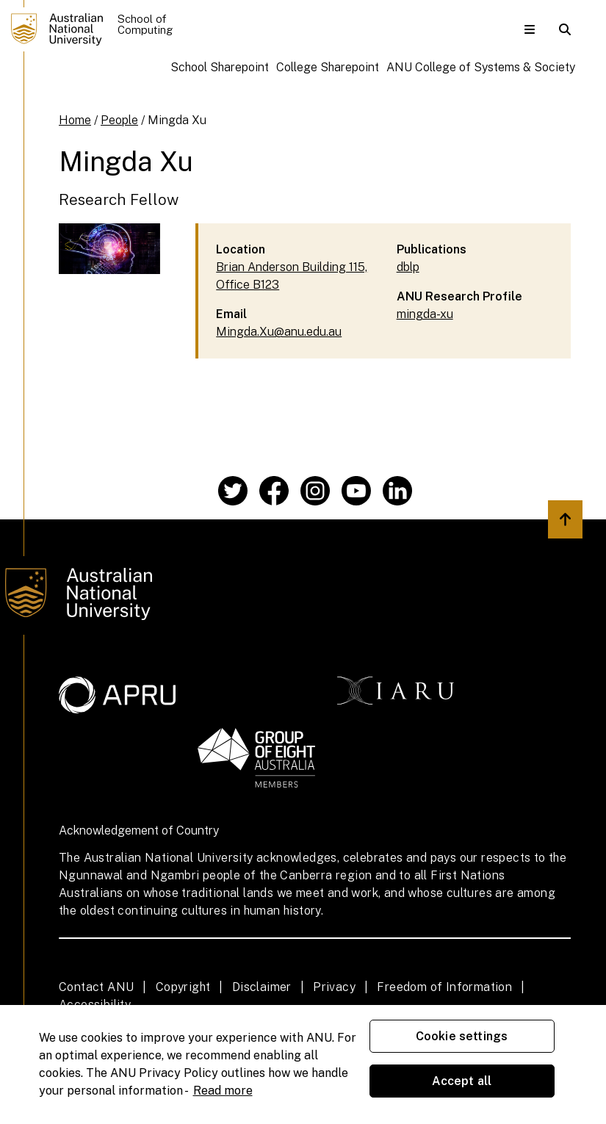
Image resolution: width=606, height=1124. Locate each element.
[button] (529, 29)
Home (75, 120)
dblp (408, 267)
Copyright (183, 987)
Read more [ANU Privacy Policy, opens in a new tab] (223, 1091)
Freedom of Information (444, 987)
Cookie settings (462, 1036)
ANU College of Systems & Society (480, 67)
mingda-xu (425, 314)
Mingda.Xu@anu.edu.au (279, 332)
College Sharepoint (327, 67)
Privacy (334, 987)
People (119, 120)
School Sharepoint (219, 67)
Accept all (462, 1081)
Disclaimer (262, 987)
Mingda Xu (177, 120)
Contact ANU (96, 987)
